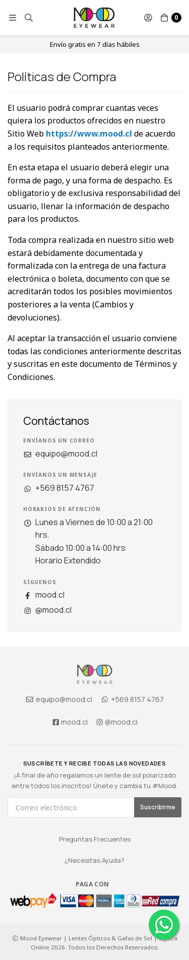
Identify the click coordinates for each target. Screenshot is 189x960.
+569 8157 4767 (58, 487)
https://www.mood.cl (89, 133)
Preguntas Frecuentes (95, 839)
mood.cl (44, 594)
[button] (13, 17)
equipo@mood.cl (60, 453)
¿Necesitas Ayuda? (94, 860)
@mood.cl (47, 609)
